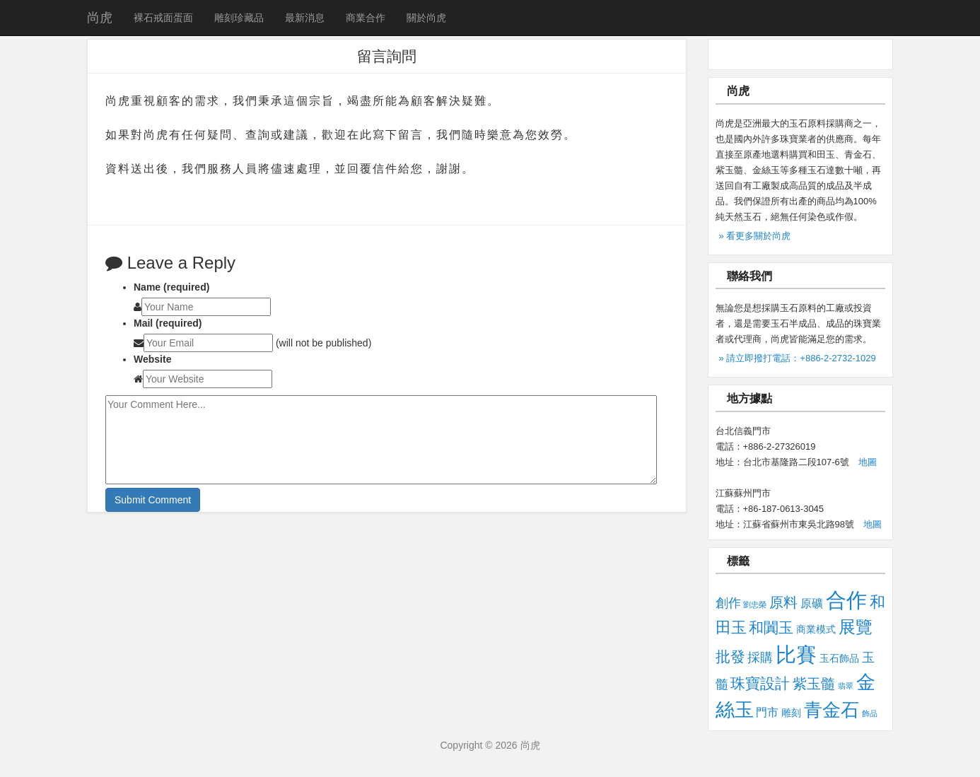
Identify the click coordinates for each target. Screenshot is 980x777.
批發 (730, 656)
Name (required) (171, 287)
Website (152, 359)
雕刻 (791, 712)
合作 (846, 600)
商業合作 (365, 17)
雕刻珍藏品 (239, 17)
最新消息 (305, 17)
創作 (728, 602)
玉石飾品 (839, 658)
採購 (760, 657)
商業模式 (816, 629)
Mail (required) (168, 323)
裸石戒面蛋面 (163, 17)
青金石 (831, 710)
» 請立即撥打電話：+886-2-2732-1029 (797, 358)
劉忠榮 (754, 604)
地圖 (867, 462)
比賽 (796, 654)
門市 (767, 712)
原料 (783, 602)
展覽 (856, 626)
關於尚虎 (426, 17)
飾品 (869, 713)
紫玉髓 (814, 683)
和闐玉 (771, 627)
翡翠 (845, 686)
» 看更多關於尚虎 (755, 235)
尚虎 (99, 18)
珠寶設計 (760, 683)
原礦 (811, 603)
